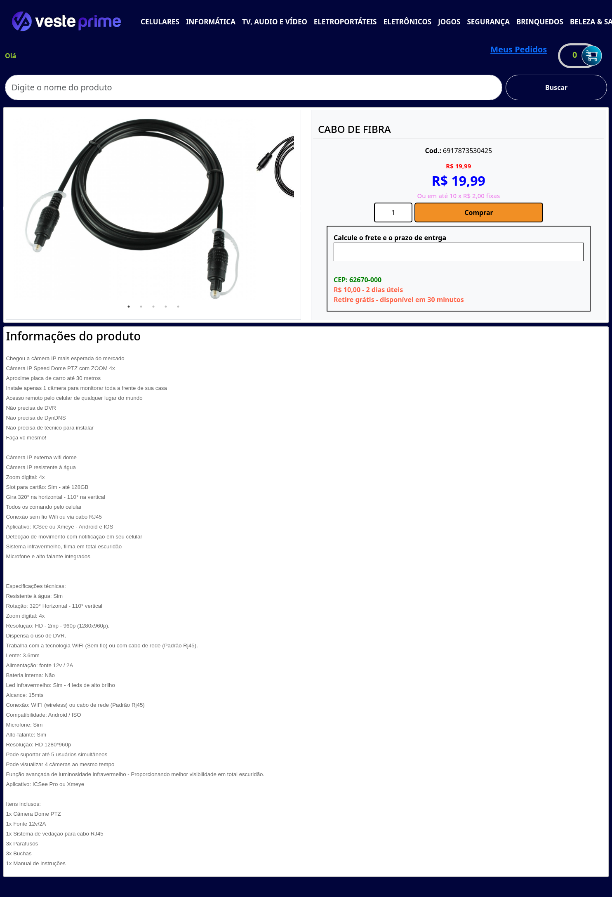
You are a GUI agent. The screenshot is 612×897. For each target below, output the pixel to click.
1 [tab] (129, 306)
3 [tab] (153, 306)
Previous (6, 209)
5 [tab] (178, 306)
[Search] (253, 87)
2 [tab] (141, 306)
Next (300, 209)
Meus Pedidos (518, 49)
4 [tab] (166, 306)
